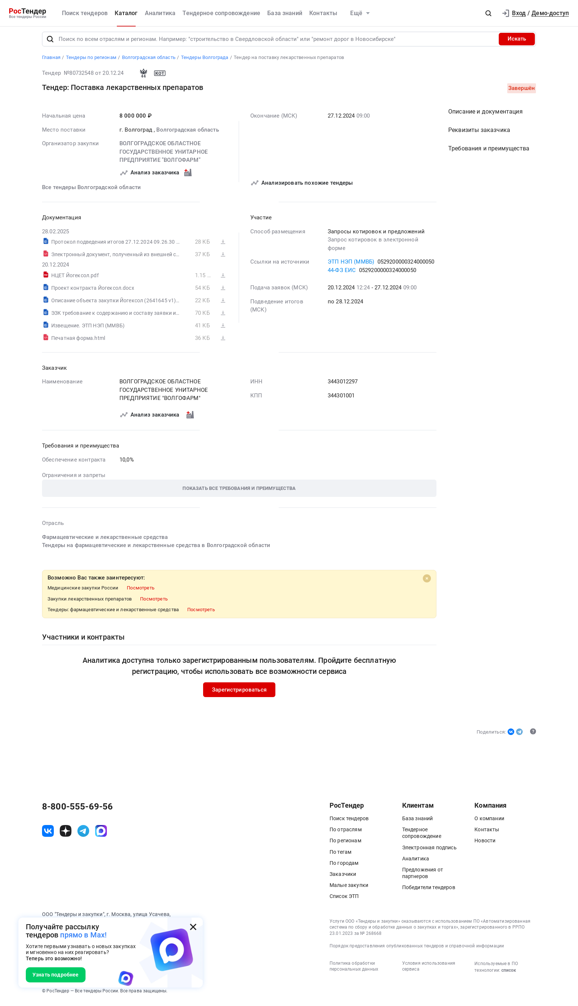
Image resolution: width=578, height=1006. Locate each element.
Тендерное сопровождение (221, 13)
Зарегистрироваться (239, 692)
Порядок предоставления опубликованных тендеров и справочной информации (417, 948)
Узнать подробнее (55, 975)
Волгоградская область (187, 132)
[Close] (427, 581)
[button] (488, 13)
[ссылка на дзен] (66, 834)
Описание (485, 114)
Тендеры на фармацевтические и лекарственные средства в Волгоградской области (156, 548)
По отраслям (346, 833)
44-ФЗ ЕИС (342, 273)
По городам (344, 866)
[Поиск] (50, 42)
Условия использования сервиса (428, 969)
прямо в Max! (83, 934)
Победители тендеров (428, 891)
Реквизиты (479, 132)
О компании (489, 822)
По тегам (340, 855)
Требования (488, 151)
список (508, 973)
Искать (517, 42)
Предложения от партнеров (422, 876)
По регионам (345, 844)
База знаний (284, 13)
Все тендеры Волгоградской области (91, 190)
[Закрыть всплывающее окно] (193, 927)
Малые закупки (349, 888)
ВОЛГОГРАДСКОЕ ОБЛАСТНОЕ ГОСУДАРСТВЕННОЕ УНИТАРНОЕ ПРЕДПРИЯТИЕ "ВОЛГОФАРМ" (163, 154)
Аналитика (160, 13)
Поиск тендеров (85, 13)
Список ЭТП (344, 899)
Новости (484, 844)
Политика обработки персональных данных (354, 969)
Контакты (323, 13)
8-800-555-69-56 (77, 810)
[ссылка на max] (101, 834)
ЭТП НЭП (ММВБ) (351, 264)
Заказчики (343, 877)
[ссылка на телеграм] (83, 834)
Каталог (126, 13)
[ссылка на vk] (48, 834)
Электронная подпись (429, 850)
